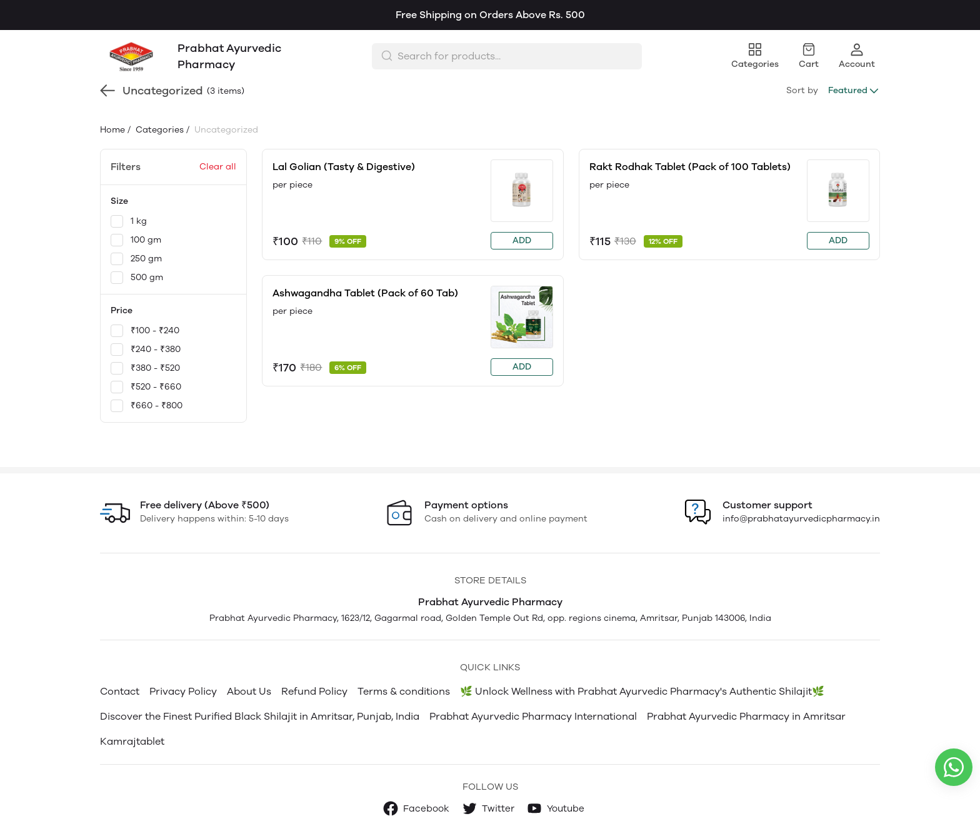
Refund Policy (314, 691)
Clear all (217, 166)
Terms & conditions (404, 691)
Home (112, 129)
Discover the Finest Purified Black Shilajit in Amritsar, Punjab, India (259, 716)
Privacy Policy (183, 691)
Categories (158, 129)
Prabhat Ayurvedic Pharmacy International (533, 716)
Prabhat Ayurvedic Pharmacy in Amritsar (746, 716)
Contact (119, 691)
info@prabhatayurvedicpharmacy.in (801, 518)
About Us (249, 691)
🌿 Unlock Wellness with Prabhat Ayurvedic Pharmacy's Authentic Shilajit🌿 (642, 691)
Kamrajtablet (132, 741)
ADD (521, 240)
